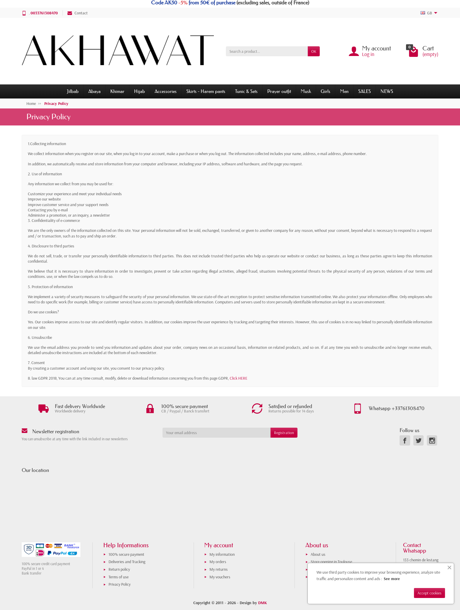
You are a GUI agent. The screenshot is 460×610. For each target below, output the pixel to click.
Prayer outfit (279, 91)
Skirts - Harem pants (205, 91)
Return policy (119, 569)
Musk (306, 91)
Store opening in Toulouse (331, 561)
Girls (325, 91)
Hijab (139, 91)
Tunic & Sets (246, 91)
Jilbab (73, 91)
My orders (217, 561)
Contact (77, 13)
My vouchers (219, 577)
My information (222, 554)
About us (318, 554)
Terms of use (118, 577)
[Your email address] (216, 433)
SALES (364, 91)
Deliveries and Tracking (127, 561)
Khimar (117, 91)
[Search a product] (267, 51)
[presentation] (210, 449)
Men (344, 91)
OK (313, 51)
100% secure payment (126, 554)
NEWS (386, 91)
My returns (218, 569)
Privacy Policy (120, 584)
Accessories (166, 91)
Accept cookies (429, 593)
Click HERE (238, 378)
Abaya (94, 91)
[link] (405, 440)
